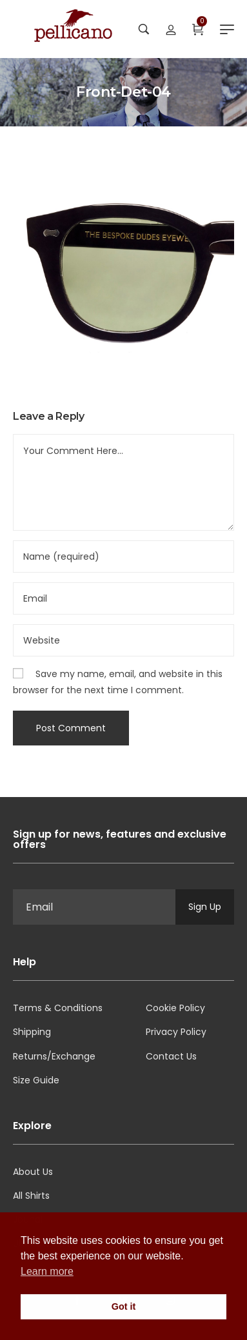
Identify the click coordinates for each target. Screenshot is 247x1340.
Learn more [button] (47, 1271)
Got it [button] (124, 1306)
